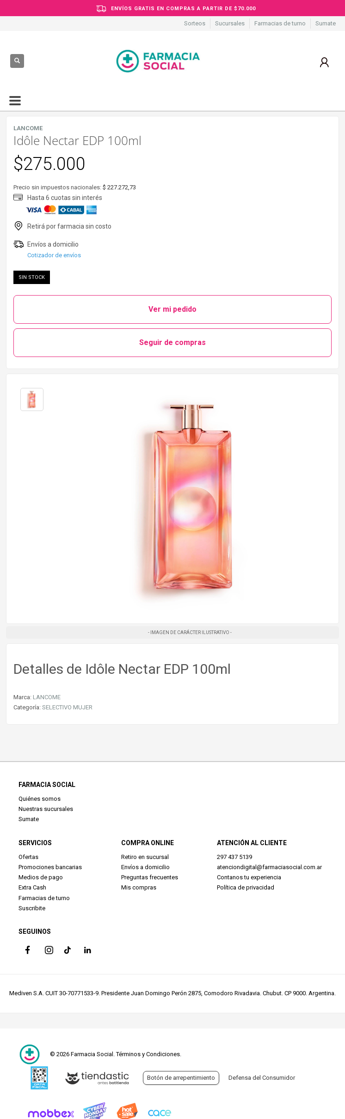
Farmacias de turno (280, 23)
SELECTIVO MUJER (67, 707)
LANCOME (47, 697)
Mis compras (138, 887)
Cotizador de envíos (54, 255)
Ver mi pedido (172, 309)
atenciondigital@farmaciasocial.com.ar (269, 867)
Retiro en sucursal (145, 856)
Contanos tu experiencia (249, 877)
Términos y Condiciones (148, 1054)
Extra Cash (32, 887)
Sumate (325, 23)
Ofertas (28, 856)
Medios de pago (40, 877)
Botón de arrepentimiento (181, 1077)
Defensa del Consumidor (261, 1077)
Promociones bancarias (50, 867)
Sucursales (230, 23)
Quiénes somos (39, 798)
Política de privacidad (245, 887)
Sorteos (194, 23)
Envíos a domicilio (145, 867)
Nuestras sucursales (45, 808)
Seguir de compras (172, 342)
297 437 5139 (234, 856)
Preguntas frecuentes (149, 877)
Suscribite (31, 908)
